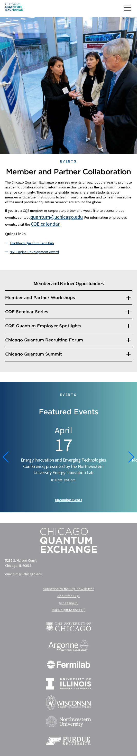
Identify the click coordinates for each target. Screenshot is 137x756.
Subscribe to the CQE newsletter (68, 589)
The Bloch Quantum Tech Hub (32, 243)
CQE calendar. (45, 224)
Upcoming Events (68, 499)
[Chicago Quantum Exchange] (14, 8)
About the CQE (68, 596)
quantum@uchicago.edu (56, 217)
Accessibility (68, 603)
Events (68, 161)
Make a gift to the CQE (68, 610)
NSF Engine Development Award (34, 252)
